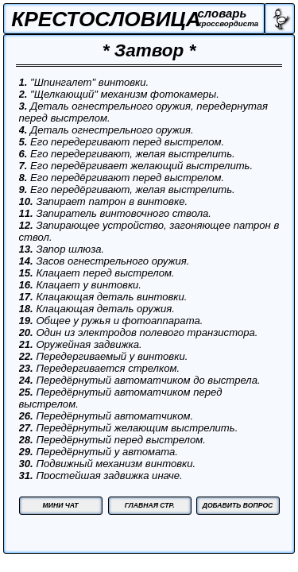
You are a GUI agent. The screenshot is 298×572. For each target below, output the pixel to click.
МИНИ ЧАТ (61, 505)
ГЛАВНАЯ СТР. (150, 505)
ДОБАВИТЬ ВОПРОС (238, 505)
